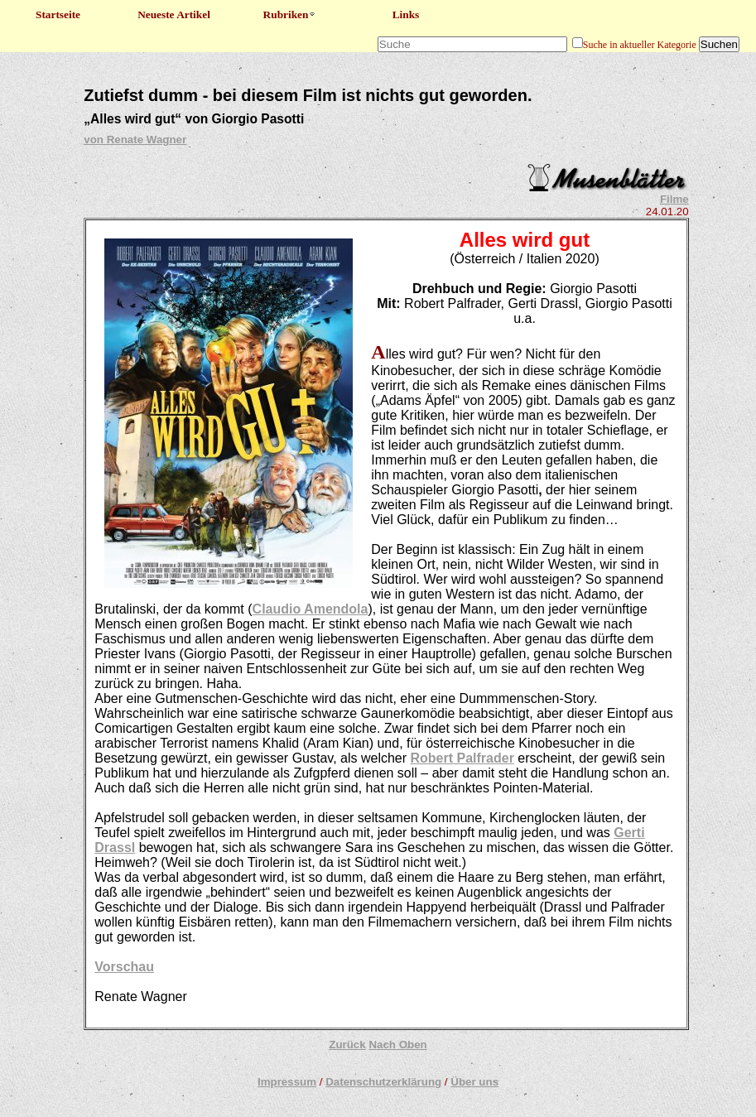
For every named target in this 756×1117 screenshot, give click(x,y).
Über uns (474, 1082)
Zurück (347, 1044)
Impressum (287, 1082)
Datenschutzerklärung (383, 1082)
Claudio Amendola (310, 609)
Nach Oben (397, 1044)
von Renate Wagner (135, 139)
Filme (674, 199)
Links (406, 14)
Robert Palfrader (462, 758)
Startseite (58, 14)
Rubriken (290, 14)
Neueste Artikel (173, 14)
